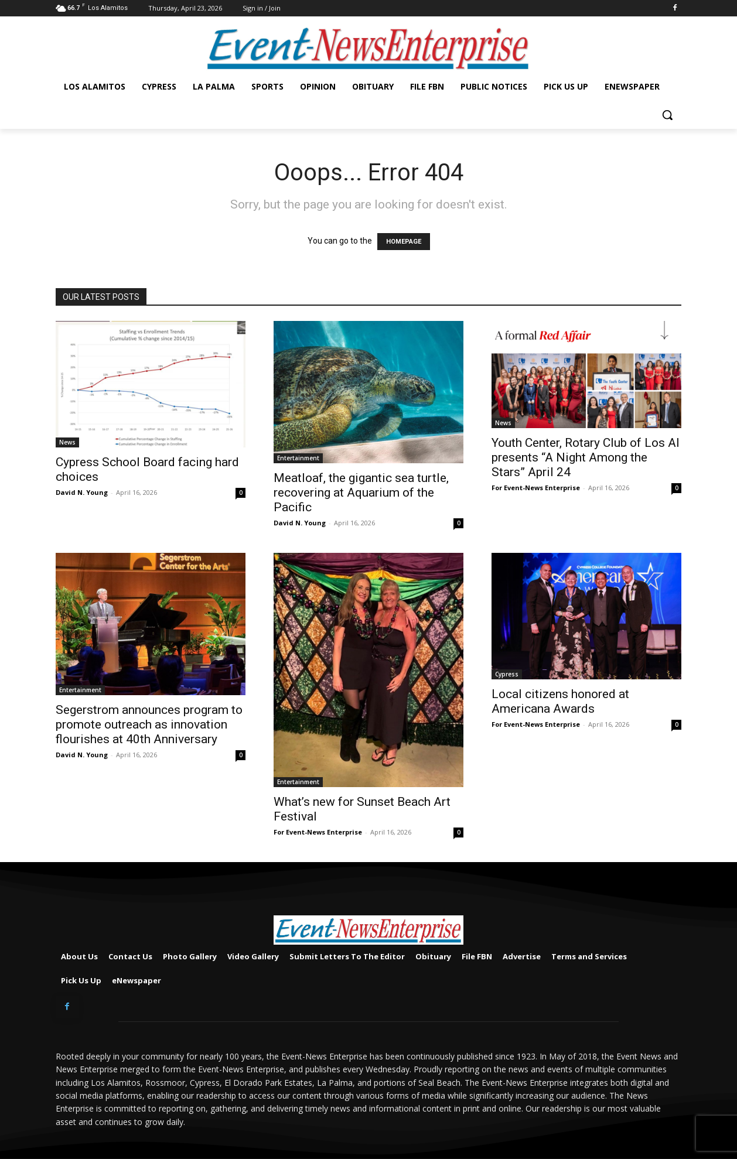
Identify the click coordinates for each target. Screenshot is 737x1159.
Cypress (506, 674)
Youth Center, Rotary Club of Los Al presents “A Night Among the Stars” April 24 (586, 457)
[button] (667, 115)
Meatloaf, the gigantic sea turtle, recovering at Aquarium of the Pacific (361, 492)
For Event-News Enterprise (536, 487)
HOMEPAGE (403, 241)
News (67, 442)
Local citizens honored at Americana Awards (560, 701)
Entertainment (298, 458)
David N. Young (82, 492)
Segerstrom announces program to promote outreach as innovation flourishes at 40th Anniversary (149, 724)
